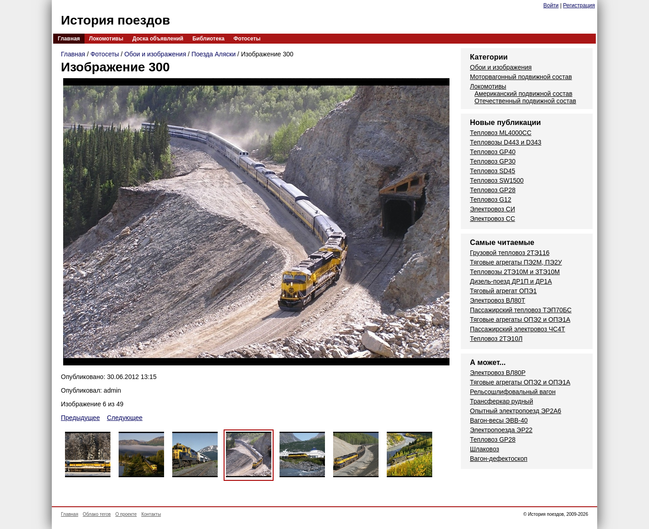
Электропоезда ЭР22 (501, 430)
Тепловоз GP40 (492, 151)
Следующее (124, 417)
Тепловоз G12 (490, 199)
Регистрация (579, 5)
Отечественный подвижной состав (525, 101)
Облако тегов (97, 514)
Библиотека (208, 38)
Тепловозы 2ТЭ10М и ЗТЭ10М (515, 271)
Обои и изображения (155, 54)
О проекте (126, 514)
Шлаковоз (484, 449)
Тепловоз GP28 (492, 190)
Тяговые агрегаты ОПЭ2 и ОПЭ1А (520, 319)
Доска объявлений (157, 38)
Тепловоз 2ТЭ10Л (496, 338)
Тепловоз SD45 (492, 171)
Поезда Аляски (213, 54)
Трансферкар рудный (501, 401)
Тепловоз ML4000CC (500, 132)
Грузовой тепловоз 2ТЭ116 (509, 252)
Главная (69, 38)
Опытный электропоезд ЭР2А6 (515, 410)
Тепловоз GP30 (492, 161)
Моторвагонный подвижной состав (521, 76)
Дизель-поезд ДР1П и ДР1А (511, 281)
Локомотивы (106, 38)
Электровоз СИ (492, 209)
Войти (551, 5)
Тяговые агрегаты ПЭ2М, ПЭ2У (516, 262)
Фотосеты (247, 38)
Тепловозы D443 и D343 (505, 142)
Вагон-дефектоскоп (498, 458)
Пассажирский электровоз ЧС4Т (517, 329)
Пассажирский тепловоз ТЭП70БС (521, 310)
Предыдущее (80, 417)
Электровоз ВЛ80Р (497, 372)
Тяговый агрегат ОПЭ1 (503, 290)
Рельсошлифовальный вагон (512, 391)
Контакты (151, 514)
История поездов (115, 20)
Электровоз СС (492, 218)
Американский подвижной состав (523, 93)
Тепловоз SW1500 (497, 180)
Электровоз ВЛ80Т (497, 300)
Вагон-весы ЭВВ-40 (499, 420)
